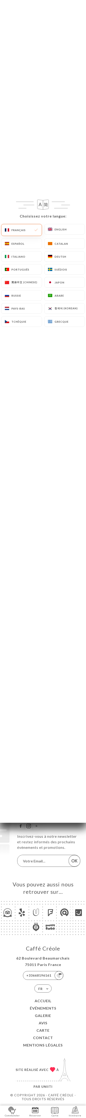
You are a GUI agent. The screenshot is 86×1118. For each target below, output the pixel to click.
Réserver (35, 1111)
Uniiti (47, 1086)
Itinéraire (75, 1111)
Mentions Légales (43, 1045)
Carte (43, 1030)
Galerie (43, 1015)
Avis (43, 1023)
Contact (43, 1037)
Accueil (43, 1001)
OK (74, 860)
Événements (43, 1008)
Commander (12, 1111)
